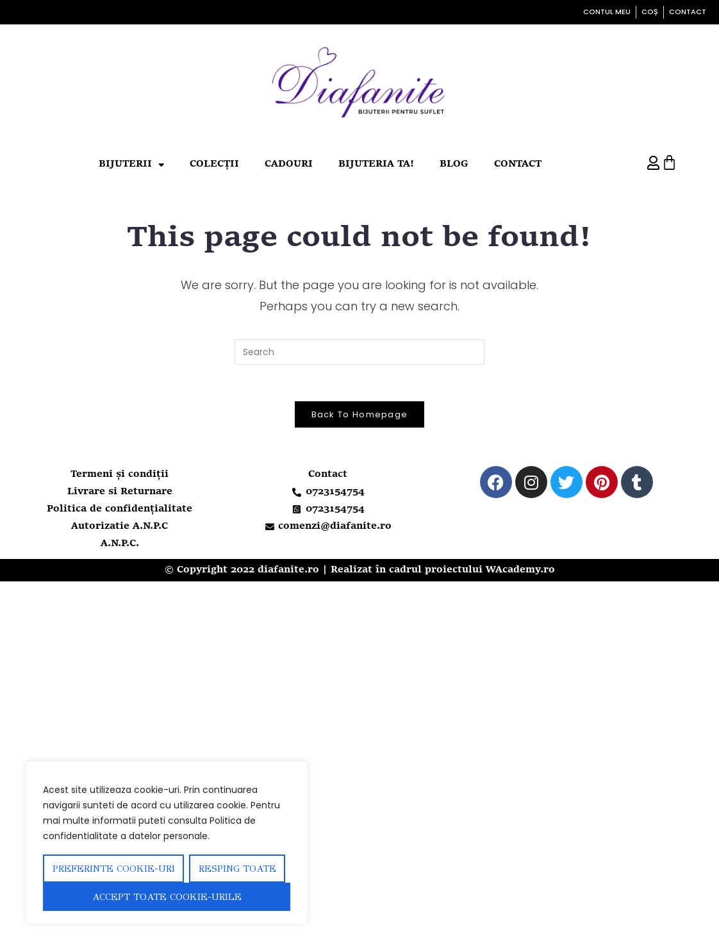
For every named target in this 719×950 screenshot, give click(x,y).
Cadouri (289, 164)
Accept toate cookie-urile (167, 897)
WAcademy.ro (520, 572)
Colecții (214, 164)
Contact (517, 164)
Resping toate (237, 868)
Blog (454, 164)
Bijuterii (131, 165)
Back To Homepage (359, 416)
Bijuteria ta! (376, 164)
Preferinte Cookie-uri (114, 868)
